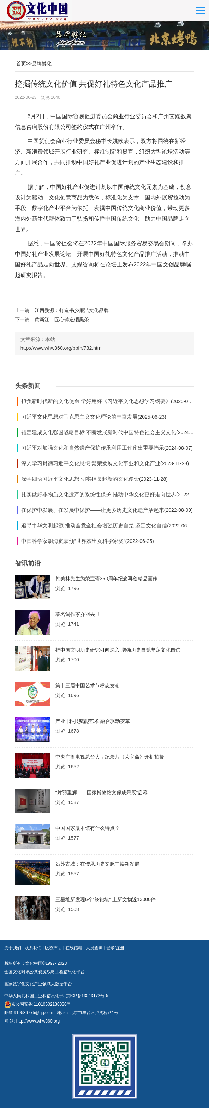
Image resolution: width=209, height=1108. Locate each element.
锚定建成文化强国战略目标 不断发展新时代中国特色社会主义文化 (98, 432)
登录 (110, 947)
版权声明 (53, 947)
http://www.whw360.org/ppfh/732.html (61, 348)
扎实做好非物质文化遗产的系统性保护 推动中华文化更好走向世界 (98, 494)
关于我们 (12, 947)
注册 (120, 947)
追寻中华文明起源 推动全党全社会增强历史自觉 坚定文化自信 (94, 525)
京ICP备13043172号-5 (87, 995)
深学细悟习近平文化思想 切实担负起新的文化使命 (80, 479)
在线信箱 (73, 947)
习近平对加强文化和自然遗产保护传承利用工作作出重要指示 (92, 448)
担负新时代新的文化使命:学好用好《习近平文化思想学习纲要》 (96, 401)
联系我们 (33, 947)
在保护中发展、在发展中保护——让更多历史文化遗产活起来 (92, 510)
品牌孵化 (42, 63)
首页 (21, 63)
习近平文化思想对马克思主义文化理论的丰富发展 (79, 417)
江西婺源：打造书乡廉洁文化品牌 (72, 310)
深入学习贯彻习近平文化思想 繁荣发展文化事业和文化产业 (90, 463)
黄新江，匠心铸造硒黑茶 (62, 319)
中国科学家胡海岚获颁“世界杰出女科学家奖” (73, 541)
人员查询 (94, 947)
